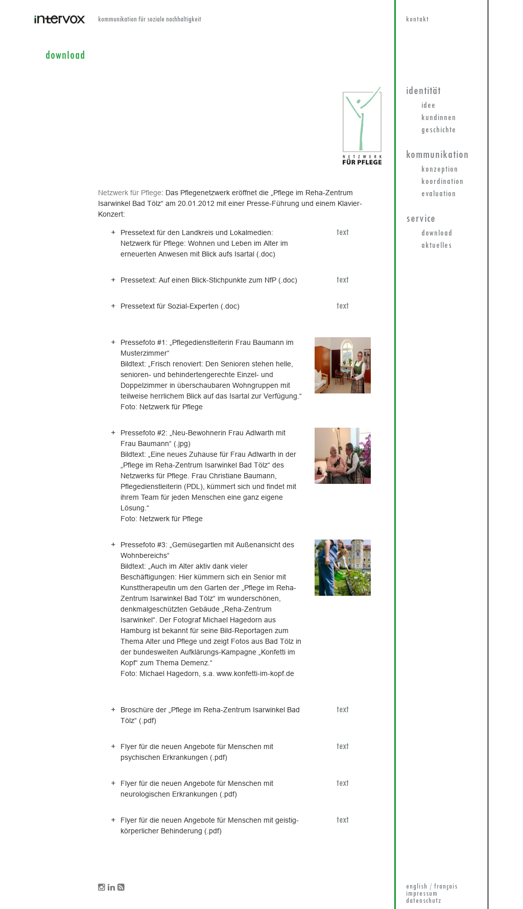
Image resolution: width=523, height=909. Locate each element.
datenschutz (423, 901)
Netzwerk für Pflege (129, 193)
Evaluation (438, 194)
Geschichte (438, 130)
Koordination (442, 181)
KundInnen (438, 118)
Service (421, 219)
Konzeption (439, 169)
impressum (422, 894)
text (343, 232)
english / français (432, 886)
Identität (423, 91)
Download (437, 233)
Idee (428, 105)
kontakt (417, 19)
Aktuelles (436, 245)
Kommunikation (437, 155)
